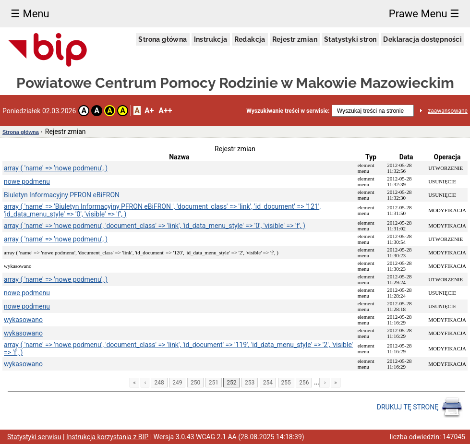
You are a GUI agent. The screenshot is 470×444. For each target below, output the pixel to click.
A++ (165, 110)
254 (268, 382)
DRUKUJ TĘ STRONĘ (420, 407)
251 (213, 382)
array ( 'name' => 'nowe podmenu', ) (56, 168)
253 (249, 382)
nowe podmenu (27, 181)
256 (304, 382)
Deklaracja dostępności (422, 39)
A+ (149, 110)
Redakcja (249, 39)
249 (177, 382)
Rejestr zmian (294, 39)
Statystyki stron (350, 39)
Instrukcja (211, 39)
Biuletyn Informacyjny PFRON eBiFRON (62, 195)
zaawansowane (448, 111)
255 (286, 382)
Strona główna (162, 39)
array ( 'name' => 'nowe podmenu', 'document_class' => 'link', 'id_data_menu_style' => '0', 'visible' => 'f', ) (154, 225)
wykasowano (23, 320)
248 (159, 382)
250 (195, 382)
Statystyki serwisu (34, 437)
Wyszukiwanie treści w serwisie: (287, 111)
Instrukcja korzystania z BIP (107, 437)
